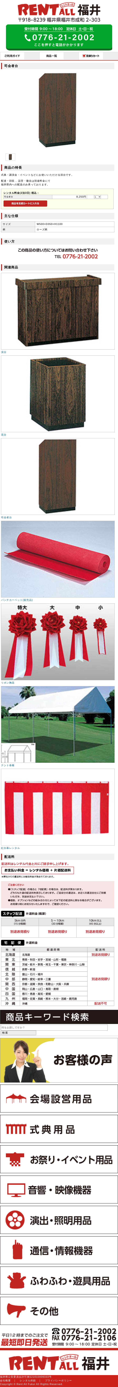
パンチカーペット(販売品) (17, 600)
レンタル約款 (28, 1380)
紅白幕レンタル (10, 848)
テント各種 (8, 765)
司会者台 (6, 517)
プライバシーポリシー (58, 1380)
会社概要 (5, 1380)
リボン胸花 (8, 682)
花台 (3, 434)
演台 (3, 352)
